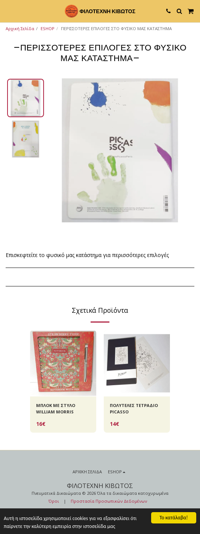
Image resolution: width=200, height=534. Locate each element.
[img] (63, 363)
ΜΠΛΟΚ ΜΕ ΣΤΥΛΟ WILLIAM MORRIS (55, 408)
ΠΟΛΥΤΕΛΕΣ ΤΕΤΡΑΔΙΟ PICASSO (134, 408)
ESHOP (48, 28)
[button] (8, 10)
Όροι (53, 501)
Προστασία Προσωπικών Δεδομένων (109, 501)
